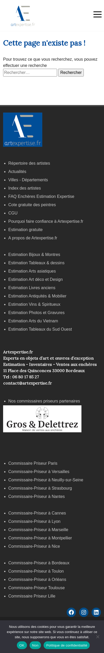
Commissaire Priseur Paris (32, 463)
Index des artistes (24, 188)
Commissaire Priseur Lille (31, 596)
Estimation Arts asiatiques (32, 271)
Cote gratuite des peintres (32, 205)
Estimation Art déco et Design (35, 279)
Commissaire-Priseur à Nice (34, 546)
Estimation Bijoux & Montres (34, 254)
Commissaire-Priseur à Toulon (36, 571)
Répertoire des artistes (29, 163)
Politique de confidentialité (66, 645)
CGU (13, 213)
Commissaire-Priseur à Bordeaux (39, 563)
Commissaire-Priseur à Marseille (38, 529)
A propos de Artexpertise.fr (32, 238)
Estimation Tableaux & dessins (36, 263)
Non (35, 645)
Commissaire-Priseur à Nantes (36, 496)
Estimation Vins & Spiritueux (34, 304)
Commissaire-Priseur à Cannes (37, 513)
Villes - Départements (28, 180)
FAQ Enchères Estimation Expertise (41, 196)
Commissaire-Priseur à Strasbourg (40, 488)
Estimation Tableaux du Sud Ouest (40, 329)
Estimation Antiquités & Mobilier (37, 296)
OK (21, 645)
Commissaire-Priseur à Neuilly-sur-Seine (45, 480)
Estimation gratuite (25, 229)
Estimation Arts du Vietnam (33, 321)
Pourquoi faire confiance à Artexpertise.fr (45, 221)
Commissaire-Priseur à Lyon (34, 521)
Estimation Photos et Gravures (36, 312)
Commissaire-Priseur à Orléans (37, 579)
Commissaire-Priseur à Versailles (39, 471)
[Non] (97, 636)
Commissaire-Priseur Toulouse (36, 588)
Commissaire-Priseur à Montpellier (40, 538)
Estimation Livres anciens (31, 288)
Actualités (17, 171)
